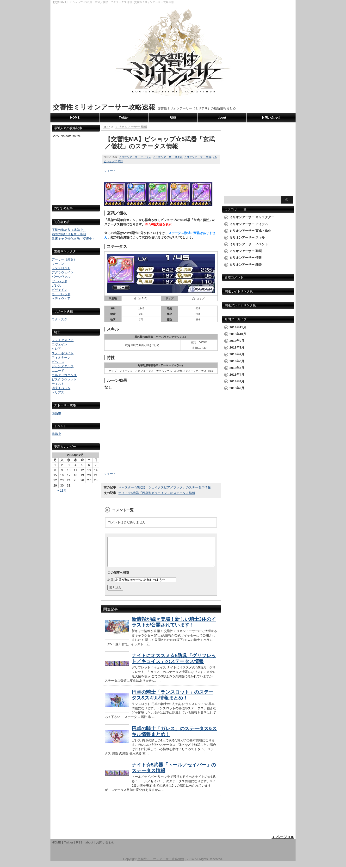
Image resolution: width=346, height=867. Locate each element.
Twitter (124, 117)
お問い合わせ (270, 117)
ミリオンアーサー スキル (168, 157)
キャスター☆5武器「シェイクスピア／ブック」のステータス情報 (164, 487)
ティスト (58, 383)
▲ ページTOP (283, 843)
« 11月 (62, 490)
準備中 (56, 413)
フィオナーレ (61, 357)
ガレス (56, 285)
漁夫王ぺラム (61, 388)
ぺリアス (58, 392)
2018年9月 (236, 341)
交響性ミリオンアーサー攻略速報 (104, 107)
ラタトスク (59, 319)
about (222, 117)
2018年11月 (237, 327)
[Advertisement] (76, 176)
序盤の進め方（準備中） (69, 230)
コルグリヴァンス (64, 375)
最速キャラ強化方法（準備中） (73, 238)
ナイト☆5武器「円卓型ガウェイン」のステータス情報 (156, 493)
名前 (110, 585)
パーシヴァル (61, 276)
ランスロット (61, 268)
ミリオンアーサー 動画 (245, 251)
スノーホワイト (63, 353)
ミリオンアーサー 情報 (197, 157)
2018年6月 (236, 361)
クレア (56, 348)
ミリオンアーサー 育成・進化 (250, 231)
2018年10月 (237, 334)
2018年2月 (236, 388)
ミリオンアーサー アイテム (135, 157)
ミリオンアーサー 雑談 (245, 264)
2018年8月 (236, 347)
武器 (120, 161)
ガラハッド (59, 281)
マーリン (58, 263)
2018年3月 (236, 381)
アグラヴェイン (63, 272)
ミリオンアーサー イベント (248, 244)
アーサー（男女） (64, 259)
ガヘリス (58, 362)
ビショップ (110, 161)
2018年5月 (236, 368)
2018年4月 (236, 374)
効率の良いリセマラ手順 (69, 234)
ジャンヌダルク (63, 366)
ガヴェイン (59, 290)
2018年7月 (236, 354)
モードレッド (61, 294)
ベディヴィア (61, 298)
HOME (75, 117)
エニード (58, 370)
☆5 (214, 157)
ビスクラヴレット (64, 379)
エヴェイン (59, 344)
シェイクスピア (63, 340)
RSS (173, 117)
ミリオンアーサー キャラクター (251, 217)
